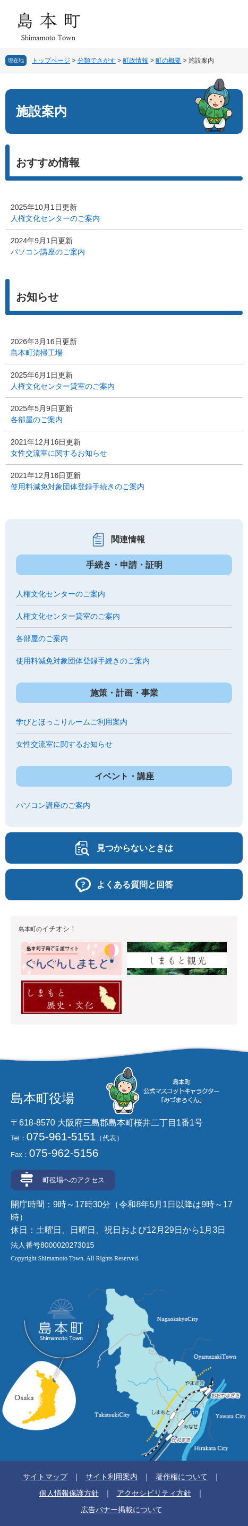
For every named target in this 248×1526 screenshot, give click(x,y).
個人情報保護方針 (69, 1493)
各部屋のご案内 (37, 419)
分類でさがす (97, 60)
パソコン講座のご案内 (48, 252)
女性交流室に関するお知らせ (59, 453)
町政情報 (135, 60)
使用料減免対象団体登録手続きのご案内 (77, 486)
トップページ (51, 60)
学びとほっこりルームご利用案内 (71, 722)
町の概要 (168, 60)
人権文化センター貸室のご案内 (63, 386)
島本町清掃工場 (37, 352)
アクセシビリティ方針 (154, 1493)
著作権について (182, 1476)
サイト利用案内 (111, 1476)
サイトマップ (45, 1476)
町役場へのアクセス (73, 1180)
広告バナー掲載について (122, 1509)
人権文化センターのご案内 (55, 218)
